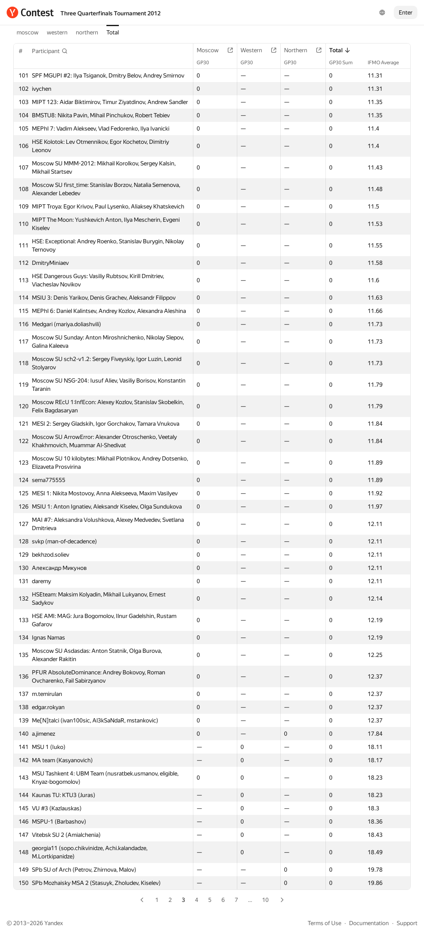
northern (87, 32)
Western (255, 50)
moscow (28, 32)
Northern (300, 50)
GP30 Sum (345, 62)
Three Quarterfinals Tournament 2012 (110, 13)
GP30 (207, 62)
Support (407, 923)
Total (112, 32)
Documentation (369, 923)
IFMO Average (387, 62)
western (57, 32)
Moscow (212, 50)
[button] (50, 51)
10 (265, 900)
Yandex (53, 923)
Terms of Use (324, 923)
